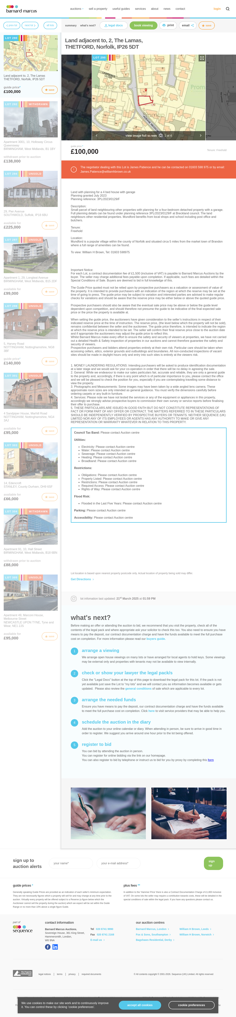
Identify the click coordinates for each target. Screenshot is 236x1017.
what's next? (88, 25)
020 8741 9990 (104, 929)
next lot (30, 25)
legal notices (45, 974)
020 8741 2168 (105, 934)
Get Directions (82, 579)
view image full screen (141, 135)
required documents (91, 974)
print (168, 25)
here (151, 710)
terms (60, 974)
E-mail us (98, 939)
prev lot (11, 25)
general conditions (138, 688)
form (211, 760)
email (188, 25)
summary (71, 25)
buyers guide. (156, 638)
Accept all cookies (140, 1005)
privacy (72, 974)
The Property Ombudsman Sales (22, 973)
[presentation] (172, 863)
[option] (148, 97)
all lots (50, 25)
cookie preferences (191, 1005)
